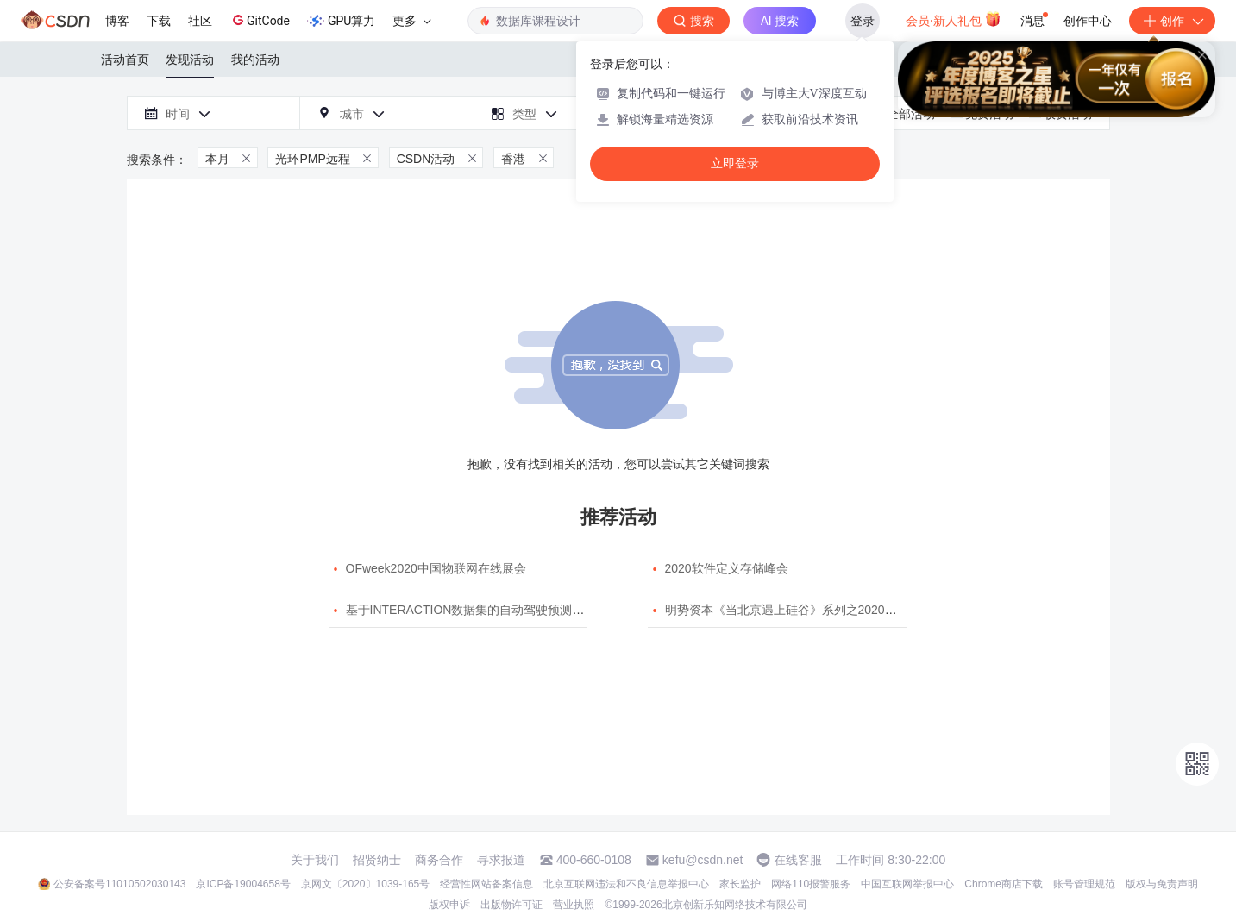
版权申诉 (449, 905)
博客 (117, 21)
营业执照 (573, 905)
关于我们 (315, 860)
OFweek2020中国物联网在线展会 (436, 568)
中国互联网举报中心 (907, 884)
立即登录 (735, 163)
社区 (200, 21)
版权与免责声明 (1162, 884)
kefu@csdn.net (702, 860)
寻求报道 (501, 860)
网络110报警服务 (810, 884)
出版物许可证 (511, 905)
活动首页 (125, 59)
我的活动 (255, 59)
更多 (411, 21)
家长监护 (740, 884)
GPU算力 (341, 20)
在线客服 (798, 860)
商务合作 (439, 860)
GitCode (259, 19)
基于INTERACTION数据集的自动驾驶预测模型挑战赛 (489, 610)
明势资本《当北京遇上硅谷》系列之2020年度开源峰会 (811, 610)
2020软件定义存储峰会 (726, 568)
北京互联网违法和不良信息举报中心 (626, 884)
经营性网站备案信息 (486, 884)
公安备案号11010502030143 (119, 884)
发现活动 (190, 59)
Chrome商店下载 (1003, 884)
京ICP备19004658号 (243, 884)
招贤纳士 (377, 860)
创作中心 (1087, 21)
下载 (159, 21)
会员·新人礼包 (953, 19)
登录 (862, 21)
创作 (1172, 21)
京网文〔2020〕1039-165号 (365, 884)
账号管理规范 (1084, 884)
